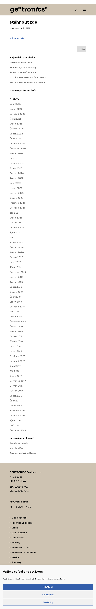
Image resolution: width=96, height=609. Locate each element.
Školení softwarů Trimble (23, 72)
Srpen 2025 (16, 123)
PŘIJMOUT (48, 587)
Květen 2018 (16, 331)
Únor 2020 (15, 262)
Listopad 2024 (17, 143)
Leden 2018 (16, 351)
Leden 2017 (16, 405)
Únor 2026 (15, 103)
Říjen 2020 (15, 232)
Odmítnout (48, 594)
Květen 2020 (17, 252)
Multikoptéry (16, 448)
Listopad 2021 (17, 207)
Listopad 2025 (17, 113)
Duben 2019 (16, 286)
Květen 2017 (16, 390)
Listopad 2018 (17, 306)
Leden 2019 (16, 301)
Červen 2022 (17, 193)
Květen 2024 (17, 153)
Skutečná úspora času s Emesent (27, 82)
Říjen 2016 (15, 420)
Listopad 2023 (17, 163)
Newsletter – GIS (21, 547)
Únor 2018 (15, 346)
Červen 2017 (16, 385)
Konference (18, 537)
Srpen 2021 (16, 217)
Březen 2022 (16, 197)
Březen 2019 (16, 291)
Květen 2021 (16, 222)
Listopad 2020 (17, 227)
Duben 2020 (16, 257)
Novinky (16, 542)
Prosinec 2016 (17, 410)
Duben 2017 (16, 395)
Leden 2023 (16, 188)
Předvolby (48, 602)
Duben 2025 (16, 133)
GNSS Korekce (19, 532)
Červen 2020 (17, 247)
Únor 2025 (15, 138)
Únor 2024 (15, 158)
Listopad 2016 (17, 415)
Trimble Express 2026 (21, 62)
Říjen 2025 (15, 118)
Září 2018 (14, 311)
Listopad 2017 (17, 361)
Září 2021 (14, 212)
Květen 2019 (16, 281)
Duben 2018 (16, 336)
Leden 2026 (16, 108)
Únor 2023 (15, 183)
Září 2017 (14, 371)
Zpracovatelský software (23, 452)
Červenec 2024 (18, 148)
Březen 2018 (16, 341)
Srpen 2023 (16, 168)
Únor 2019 (15, 296)
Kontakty (16, 562)
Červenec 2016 (18, 430)
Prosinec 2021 (17, 202)
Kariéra (15, 557)
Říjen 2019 (15, 267)
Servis (15, 527)
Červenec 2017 (18, 380)
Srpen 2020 (16, 242)
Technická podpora (22, 522)
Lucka (17, 28)
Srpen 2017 (16, 375)
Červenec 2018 (18, 321)
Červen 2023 (17, 173)
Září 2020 (15, 237)
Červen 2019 (16, 277)
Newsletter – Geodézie (24, 552)
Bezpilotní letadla (19, 443)
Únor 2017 (15, 400)
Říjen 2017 (15, 366)
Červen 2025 (17, 128)
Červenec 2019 (18, 272)
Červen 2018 (16, 326)
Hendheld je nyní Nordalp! (23, 67)
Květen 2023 (17, 178)
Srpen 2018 (16, 316)
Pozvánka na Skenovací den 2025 (28, 77)
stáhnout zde (17, 38)
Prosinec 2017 (17, 356)
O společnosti (19, 517)
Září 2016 (14, 425)
